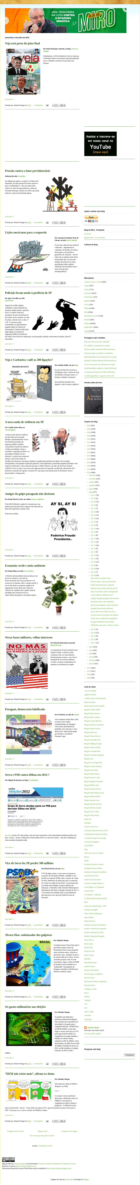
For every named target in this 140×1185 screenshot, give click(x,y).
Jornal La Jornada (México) (93, 883)
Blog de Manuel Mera (91, 774)
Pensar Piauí (88, 948)
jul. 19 (93, 535)
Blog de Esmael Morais (92, 736)
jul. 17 (93, 539)
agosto (91, 489)
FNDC (86, 861)
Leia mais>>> (10, 99)
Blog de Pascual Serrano (92, 789)
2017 (89, 456)
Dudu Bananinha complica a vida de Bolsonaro (100, 368)
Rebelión (87, 959)
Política (87, 323)
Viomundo (88, 1019)
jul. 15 (93, 545)
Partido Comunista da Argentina (95, 929)
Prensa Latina (89, 955)
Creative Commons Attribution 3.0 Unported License (57, 1164)
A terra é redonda (90, 691)
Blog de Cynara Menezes (93, 721)
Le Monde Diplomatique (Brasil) (95, 898)
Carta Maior (28, 571)
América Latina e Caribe (92, 282)
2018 (89, 452)
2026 (89, 426)
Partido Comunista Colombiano (95, 925)
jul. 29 (93, 502)
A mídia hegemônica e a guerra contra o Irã (99, 376)
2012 (89, 472)
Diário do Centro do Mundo (93, 853)
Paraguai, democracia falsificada (25, 709)
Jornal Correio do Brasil (92, 880)
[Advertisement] (42, 137)
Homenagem (88, 297)
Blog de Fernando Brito (92, 740)
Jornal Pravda (89, 891)
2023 (89, 436)
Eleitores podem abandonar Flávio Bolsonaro (99, 349)
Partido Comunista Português (94, 936)
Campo (86, 286)
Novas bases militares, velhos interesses (29, 637)
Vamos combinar (37, 499)
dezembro (92, 475)
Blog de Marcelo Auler (92, 778)
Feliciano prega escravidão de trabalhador (98, 353)
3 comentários (38, 283)
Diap (86, 849)
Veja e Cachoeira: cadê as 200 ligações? (29, 359)
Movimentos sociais (91, 316)
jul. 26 (93, 512)
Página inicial (42, 1131)
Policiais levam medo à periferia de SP (28, 292)
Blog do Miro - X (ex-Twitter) (94, 238)
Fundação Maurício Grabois (94, 864)
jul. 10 (93, 562)
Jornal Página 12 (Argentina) (94, 887)
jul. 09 (93, 565)
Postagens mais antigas (69, 1131)
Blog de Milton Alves (91, 785)
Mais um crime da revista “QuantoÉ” (97, 342)
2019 (89, 449)
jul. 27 (93, 508)
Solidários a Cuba (90, 989)
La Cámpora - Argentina (92, 895)
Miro (86, 312)
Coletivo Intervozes (91, 827)
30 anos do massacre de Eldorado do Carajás (99, 364)
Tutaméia (87, 1000)
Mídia (86, 308)
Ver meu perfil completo (92, 1034)
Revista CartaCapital (91, 970)
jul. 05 (93, 629)
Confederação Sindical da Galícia (95, 834)
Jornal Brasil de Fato (91, 876)
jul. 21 (93, 529)
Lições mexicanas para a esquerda (26, 232)
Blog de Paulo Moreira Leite (94, 793)
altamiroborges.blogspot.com (26, 1166)
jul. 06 (93, 575)
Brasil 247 (87, 819)
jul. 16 (93, 542)
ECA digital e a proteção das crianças (97, 346)
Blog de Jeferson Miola (92, 747)
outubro (92, 482)
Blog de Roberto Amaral (92, 808)
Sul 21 (86, 993)
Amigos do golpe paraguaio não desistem (30, 493)
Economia (87, 293)
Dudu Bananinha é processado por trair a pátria (100, 357)
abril (91, 654)
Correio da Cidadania (91, 842)
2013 (89, 469)
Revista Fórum (89, 978)
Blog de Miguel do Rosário (93, 781)
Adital (76, 715)
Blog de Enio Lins (90, 732)
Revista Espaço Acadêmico (93, 974)
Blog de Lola (88, 759)
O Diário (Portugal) (91, 910)
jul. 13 (93, 552)
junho (91, 647)
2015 (89, 462)
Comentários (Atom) (45, 1146)
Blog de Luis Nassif (91, 770)
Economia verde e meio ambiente (25, 565)
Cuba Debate (88, 846)
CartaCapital (10, 430)
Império (87, 301)
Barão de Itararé (89, 702)
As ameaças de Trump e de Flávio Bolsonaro (99, 372)
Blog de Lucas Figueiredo (93, 763)
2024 (89, 432)
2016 (89, 459)
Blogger (86, 1179)
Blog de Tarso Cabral (91, 812)
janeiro (91, 664)
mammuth (68, 1179)
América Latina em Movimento (95, 698)
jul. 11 (93, 559)
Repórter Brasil (89, 966)
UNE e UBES (89, 1012)
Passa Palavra (89, 940)
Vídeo (86, 331)
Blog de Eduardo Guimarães (94, 725)
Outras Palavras (89, 921)
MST (86, 902)
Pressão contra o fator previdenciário (27, 170)
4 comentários (38, 222)
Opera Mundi (71, 240)
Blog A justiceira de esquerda (94, 706)
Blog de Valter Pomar (91, 815)
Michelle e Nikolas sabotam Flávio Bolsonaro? (100, 361)
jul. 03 (93, 636)
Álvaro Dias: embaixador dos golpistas (28, 935)
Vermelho (21, 176)
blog (76, 365)
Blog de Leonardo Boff (92, 751)
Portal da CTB (89, 951)
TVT (86, 1004)
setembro (92, 485)
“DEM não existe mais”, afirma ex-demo (29, 1073)
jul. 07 (93, 572)
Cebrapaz (87, 823)
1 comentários (38, 105)
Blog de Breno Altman (92, 717)
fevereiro (92, 660)
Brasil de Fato (56, 645)
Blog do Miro (6, 1164)
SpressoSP (9, 301)
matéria (9, 835)
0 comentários (38, 556)
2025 (89, 429)
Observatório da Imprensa (93, 913)
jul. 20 (93, 532)
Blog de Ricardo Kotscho (93, 804)
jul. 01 (93, 643)
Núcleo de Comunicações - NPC (95, 906)
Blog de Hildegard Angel (92, 744)
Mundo (86, 320)
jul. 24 (93, 518)
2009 (89, 674)
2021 (89, 442)
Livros (86, 305)
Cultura (86, 290)
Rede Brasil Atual (90, 963)
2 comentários (38, 699)
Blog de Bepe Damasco (92, 714)
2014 (89, 466)
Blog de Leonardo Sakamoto (94, 755)
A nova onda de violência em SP (24, 422)
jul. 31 (93, 495)
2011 (89, 668)
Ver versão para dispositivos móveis (42, 1136)
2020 (89, 446)
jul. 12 (93, 555)
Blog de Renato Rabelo (92, 796)
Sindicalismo (88, 327)
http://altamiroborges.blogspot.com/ (59, 1168)
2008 (89, 678)
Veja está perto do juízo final (22, 43)
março (91, 657)
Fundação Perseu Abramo (93, 868)
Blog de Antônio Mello (92, 710)
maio (91, 650)
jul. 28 (93, 505)
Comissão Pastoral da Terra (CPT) (96, 831)
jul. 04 (93, 633)
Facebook (87, 234)
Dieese (86, 857)
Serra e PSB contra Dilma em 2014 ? (27, 774)
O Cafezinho (32, 780)
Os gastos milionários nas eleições (25, 1006)
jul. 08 (93, 569)
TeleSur (87, 997)
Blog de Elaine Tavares (92, 729)
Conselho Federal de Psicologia (95, 838)
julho (91, 492)
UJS (85, 1008)
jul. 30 (93, 498)
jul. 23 (93, 522)
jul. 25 (93, 515)
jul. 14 (93, 549)
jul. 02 (93, 639)
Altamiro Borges (93, 1028)
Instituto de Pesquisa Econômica (95, 872)
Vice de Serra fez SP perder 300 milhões (29, 863)
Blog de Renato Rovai (91, 800)
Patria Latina (88, 944)
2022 (89, 439)
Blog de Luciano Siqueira (93, 766)
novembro (92, 479)
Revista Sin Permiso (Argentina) (95, 981)
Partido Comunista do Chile (93, 932)
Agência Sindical (90, 695)
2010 (89, 671)
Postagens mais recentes (15, 1131)
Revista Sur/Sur (89, 985)
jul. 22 (93, 525)
